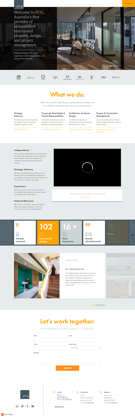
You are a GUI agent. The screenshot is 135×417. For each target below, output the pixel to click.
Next (110, 234)
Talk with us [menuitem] (128, 3)
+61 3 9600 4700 (88, 402)
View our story (85, 197)
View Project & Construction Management (105, 131)
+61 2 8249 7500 (67, 399)
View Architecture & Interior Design (80, 129)
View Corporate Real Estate (51, 129)
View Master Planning (21, 129)
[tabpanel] (59, 275)
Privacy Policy (59, 407)
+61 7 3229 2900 (112, 402)
